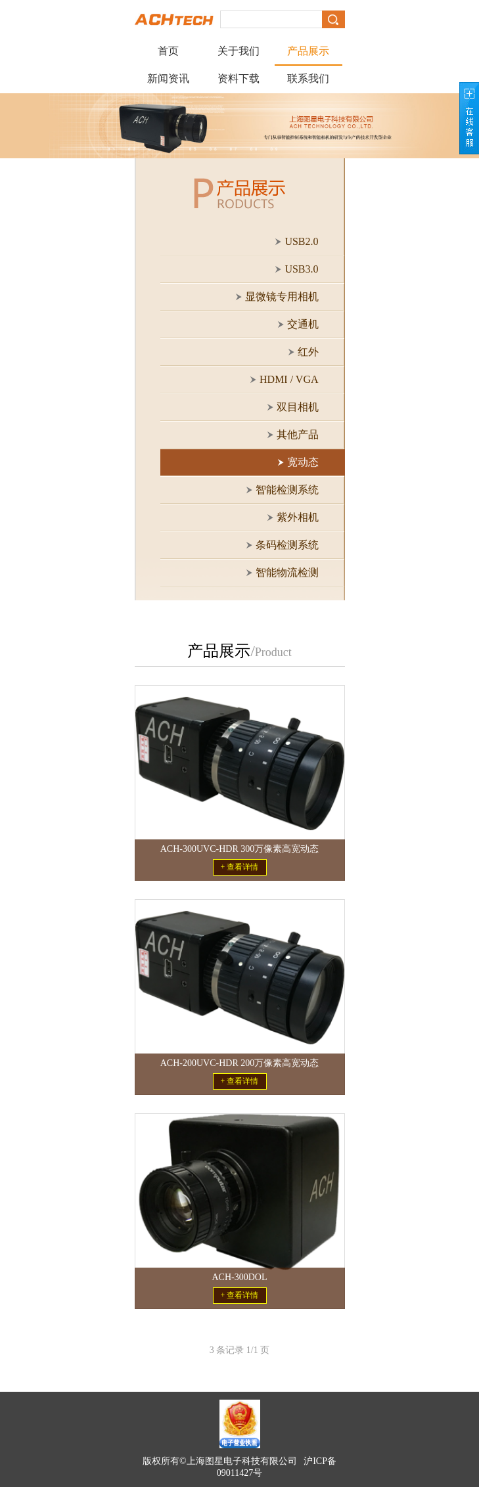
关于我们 (238, 50)
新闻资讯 (168, 78)
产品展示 (308, 50)
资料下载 (238, 78)
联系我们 (308, 78)
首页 (168, 50)
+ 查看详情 (240, 867)
